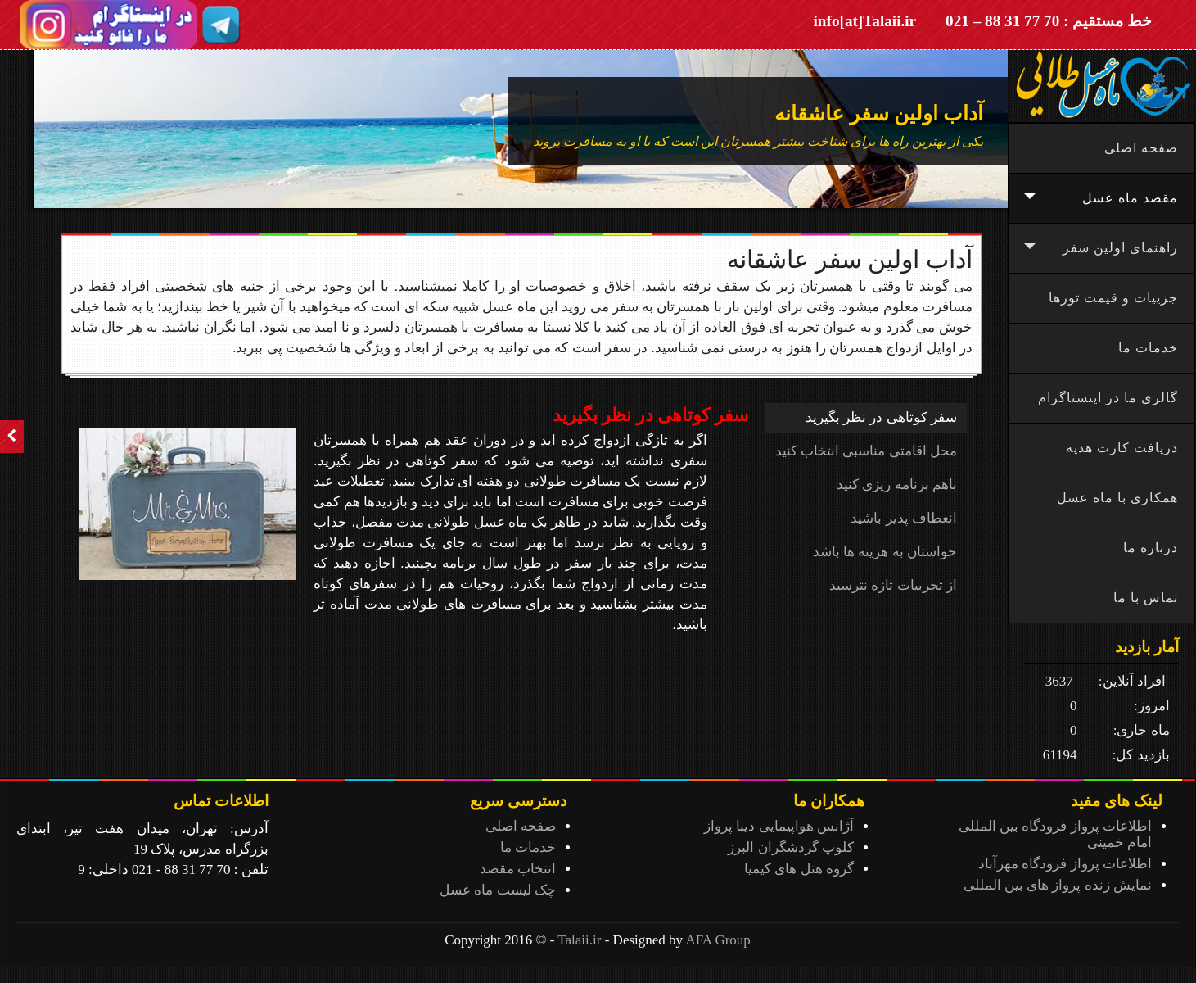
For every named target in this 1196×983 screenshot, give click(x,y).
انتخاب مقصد (518, 869)
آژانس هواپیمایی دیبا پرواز (779, 826)
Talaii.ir (579, 940)
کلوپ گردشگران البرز (791, 847)
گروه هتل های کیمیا (799, 869)
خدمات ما (528, 847)
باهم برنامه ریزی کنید (897, 484)
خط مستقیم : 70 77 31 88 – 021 (1049, 20)
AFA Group (718, 940)
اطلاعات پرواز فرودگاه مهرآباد (1065, 864)
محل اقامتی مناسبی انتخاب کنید (866, 451)
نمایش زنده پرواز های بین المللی (1058, 885)
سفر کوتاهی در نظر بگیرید (881, 417)
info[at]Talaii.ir (865, 20)
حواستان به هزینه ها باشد (885, 551)
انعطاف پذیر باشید (904, 518)
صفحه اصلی (520, 826)
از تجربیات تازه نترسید (893, 585)
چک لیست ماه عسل (498, 890)
